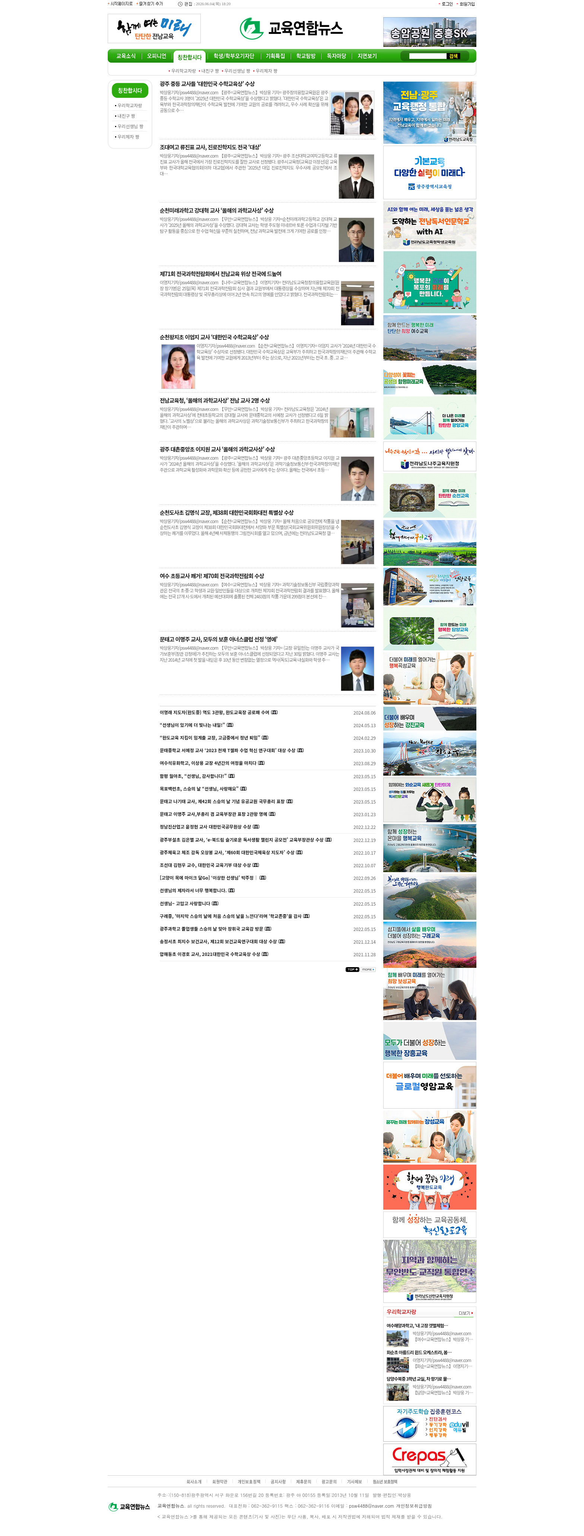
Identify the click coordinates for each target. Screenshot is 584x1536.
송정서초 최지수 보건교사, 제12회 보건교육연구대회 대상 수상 (218, 941)
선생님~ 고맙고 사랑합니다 (185, 903)
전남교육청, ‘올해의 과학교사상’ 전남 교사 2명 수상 (215, 400)
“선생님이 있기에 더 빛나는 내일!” (192, 725)
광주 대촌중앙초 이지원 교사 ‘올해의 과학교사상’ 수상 (217, 449)
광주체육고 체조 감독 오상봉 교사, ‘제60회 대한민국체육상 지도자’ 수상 (227, 852)
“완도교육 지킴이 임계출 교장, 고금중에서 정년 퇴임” (210, 737)
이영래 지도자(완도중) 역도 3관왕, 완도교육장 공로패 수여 (214, 712)
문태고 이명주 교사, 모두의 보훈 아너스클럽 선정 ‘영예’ (218, 639)
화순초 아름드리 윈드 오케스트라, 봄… (419, 1352)
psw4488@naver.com (371, 1505)
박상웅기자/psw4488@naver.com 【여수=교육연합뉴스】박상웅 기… (443, 1336)
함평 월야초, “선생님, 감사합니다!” (193, 776)
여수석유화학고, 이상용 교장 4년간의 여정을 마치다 (208, 763)
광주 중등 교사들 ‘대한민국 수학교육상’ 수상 (207, 84)
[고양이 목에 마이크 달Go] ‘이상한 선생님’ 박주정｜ (209, 877)
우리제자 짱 (267, 70)
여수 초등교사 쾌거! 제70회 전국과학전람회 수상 (212, 576)
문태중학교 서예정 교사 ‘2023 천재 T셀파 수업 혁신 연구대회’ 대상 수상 (227, 750)
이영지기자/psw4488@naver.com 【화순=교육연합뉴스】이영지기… (442, 1363)
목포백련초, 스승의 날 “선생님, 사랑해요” (200, 788)
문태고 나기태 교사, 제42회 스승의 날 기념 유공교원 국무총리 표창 (222, 801)
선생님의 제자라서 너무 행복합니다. (193, 890)
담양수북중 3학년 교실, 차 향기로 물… (419, 1378)
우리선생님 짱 (238, 70)
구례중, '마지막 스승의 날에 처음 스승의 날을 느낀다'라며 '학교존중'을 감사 (231, 916)
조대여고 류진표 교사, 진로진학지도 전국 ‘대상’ (210, 147)
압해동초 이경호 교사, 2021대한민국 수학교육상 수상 (210, 954)
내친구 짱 (210, 70)
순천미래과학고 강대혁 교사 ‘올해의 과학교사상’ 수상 (216, 210)
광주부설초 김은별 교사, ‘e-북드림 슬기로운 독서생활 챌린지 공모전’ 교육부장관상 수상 (242, 839)
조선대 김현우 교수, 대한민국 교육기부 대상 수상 (205, 865)
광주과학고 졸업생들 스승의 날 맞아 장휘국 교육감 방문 (211, 928)
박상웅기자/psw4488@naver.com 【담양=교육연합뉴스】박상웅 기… (443, 1389)
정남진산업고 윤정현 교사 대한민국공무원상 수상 (205, 826)
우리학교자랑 (183, 70)
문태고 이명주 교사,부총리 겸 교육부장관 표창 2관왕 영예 (213, 814)
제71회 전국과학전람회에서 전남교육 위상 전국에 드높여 (220, 274)
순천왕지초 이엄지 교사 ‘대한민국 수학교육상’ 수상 (214, 337)
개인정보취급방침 (414, 1505)
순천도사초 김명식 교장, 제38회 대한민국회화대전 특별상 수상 (226, 512)
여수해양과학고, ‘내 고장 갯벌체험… (417, 1325)
